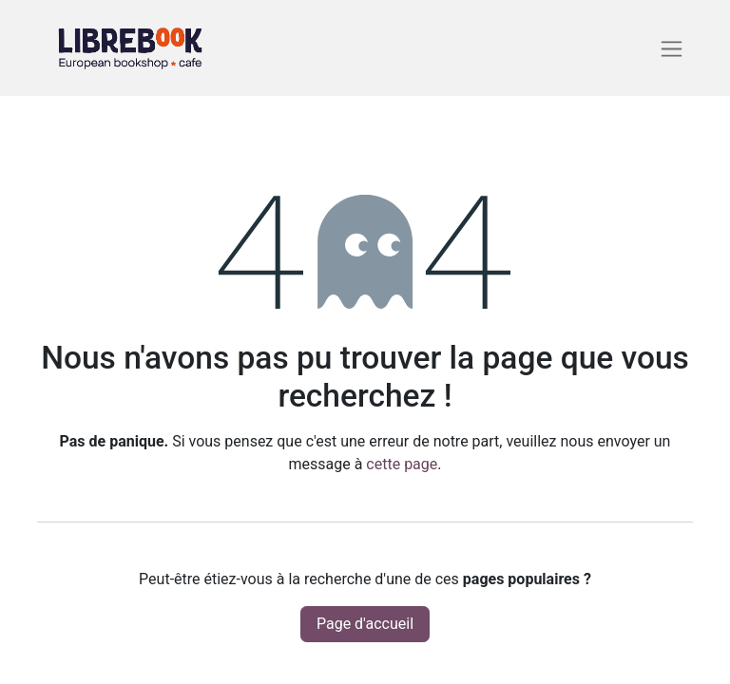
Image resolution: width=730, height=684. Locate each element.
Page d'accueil (365, 624)
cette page (401, 464)
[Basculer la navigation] (671, 48)
